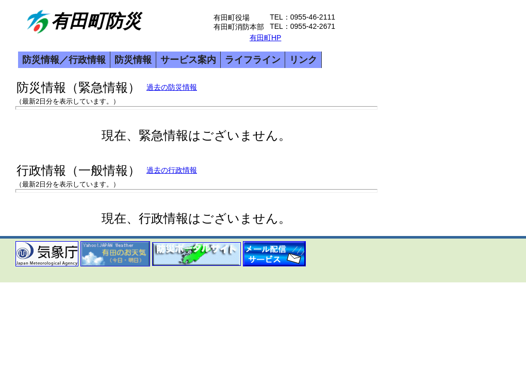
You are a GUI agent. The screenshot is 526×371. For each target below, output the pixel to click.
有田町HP (265, 37)
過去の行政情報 (171, 170)
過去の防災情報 (171, 87)
